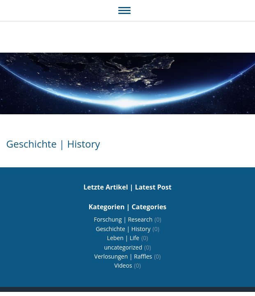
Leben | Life (127, 238)
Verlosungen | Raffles (127, 256)
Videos (127, 265)
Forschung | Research (127, 219)
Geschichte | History (127, 229)
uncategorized (127, 247)
